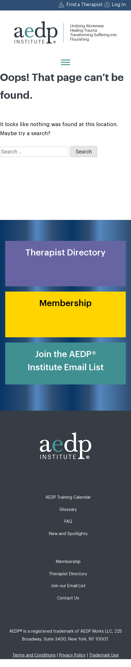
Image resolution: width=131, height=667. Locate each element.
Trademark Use (104, 655)
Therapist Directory (68, 574)
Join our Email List (68, 586)
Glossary (68, 509)
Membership (68, 562)
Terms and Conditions (34, 655)
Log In (119, 4)
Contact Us (68, 598)
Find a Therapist (84, 4)
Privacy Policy (72, 655)
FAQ (68, 521)
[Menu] (65, 62)
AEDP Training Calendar (68, 497)
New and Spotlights (68, 534)
